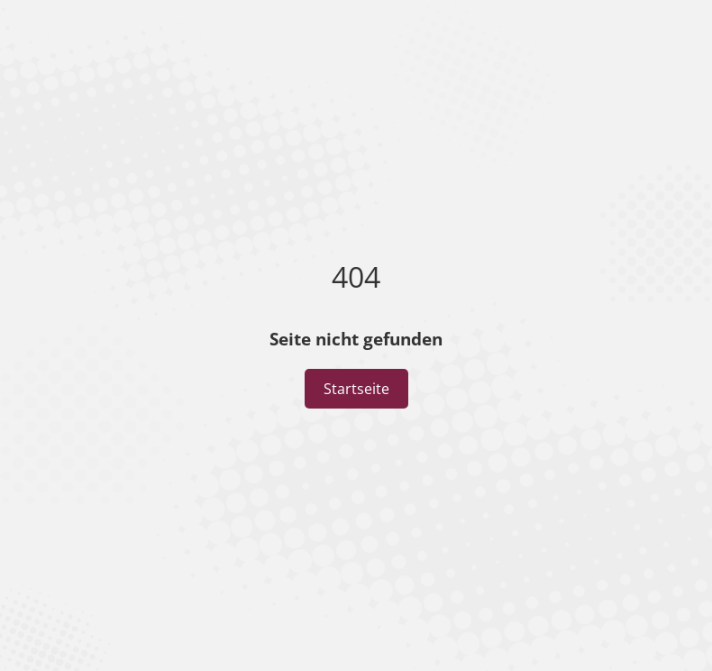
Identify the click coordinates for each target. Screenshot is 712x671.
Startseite (356, 389)
